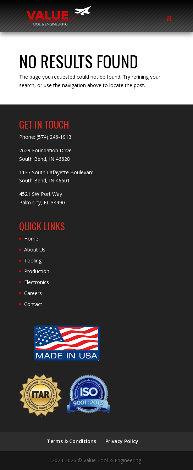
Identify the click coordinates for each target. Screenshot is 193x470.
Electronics (36, 282)
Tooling (33, 260)
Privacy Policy (121, 441)
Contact (33, 304)
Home (31, 238)
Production (36, 271)
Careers (33, 293)
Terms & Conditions (71, 441)
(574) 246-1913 (54, 137)
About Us (34, 249)
